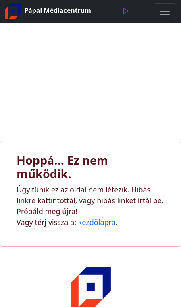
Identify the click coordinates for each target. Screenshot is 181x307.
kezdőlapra (97, 222)
